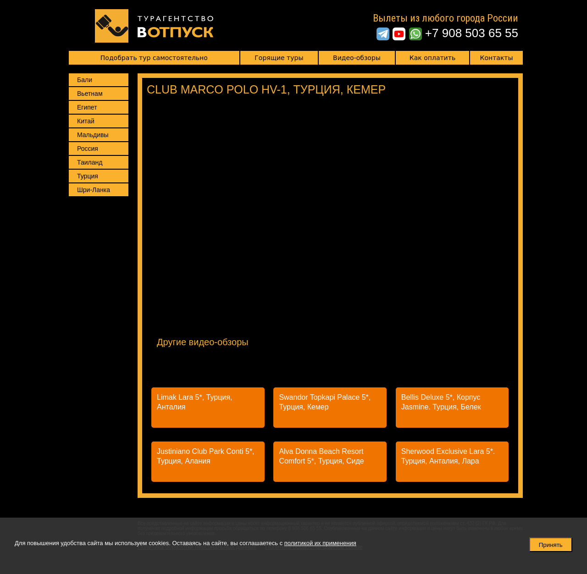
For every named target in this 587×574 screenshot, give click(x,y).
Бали (84, 79)
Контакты (496, 57)
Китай (85, 121)
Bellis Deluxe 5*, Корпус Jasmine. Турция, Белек (441, 402)
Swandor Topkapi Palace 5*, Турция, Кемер (325, 402)
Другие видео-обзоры (203, 342)
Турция (87, 176)
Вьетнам (90, 93)
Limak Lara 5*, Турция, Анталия (194, 402)
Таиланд (89, 162)
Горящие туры (279, 57)
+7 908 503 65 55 (471, 33)
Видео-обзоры (357, 57)
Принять (551, 544)
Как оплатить (432, 57)
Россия (87, 148)
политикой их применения (320, 543)
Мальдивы (93, 134)
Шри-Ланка (93, 189)
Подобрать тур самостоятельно (154, 57)
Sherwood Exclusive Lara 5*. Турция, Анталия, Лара (448, 456)
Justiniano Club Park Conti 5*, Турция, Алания (206, 456)
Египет (87, 107)
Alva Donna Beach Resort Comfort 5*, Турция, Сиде (321, 456)
